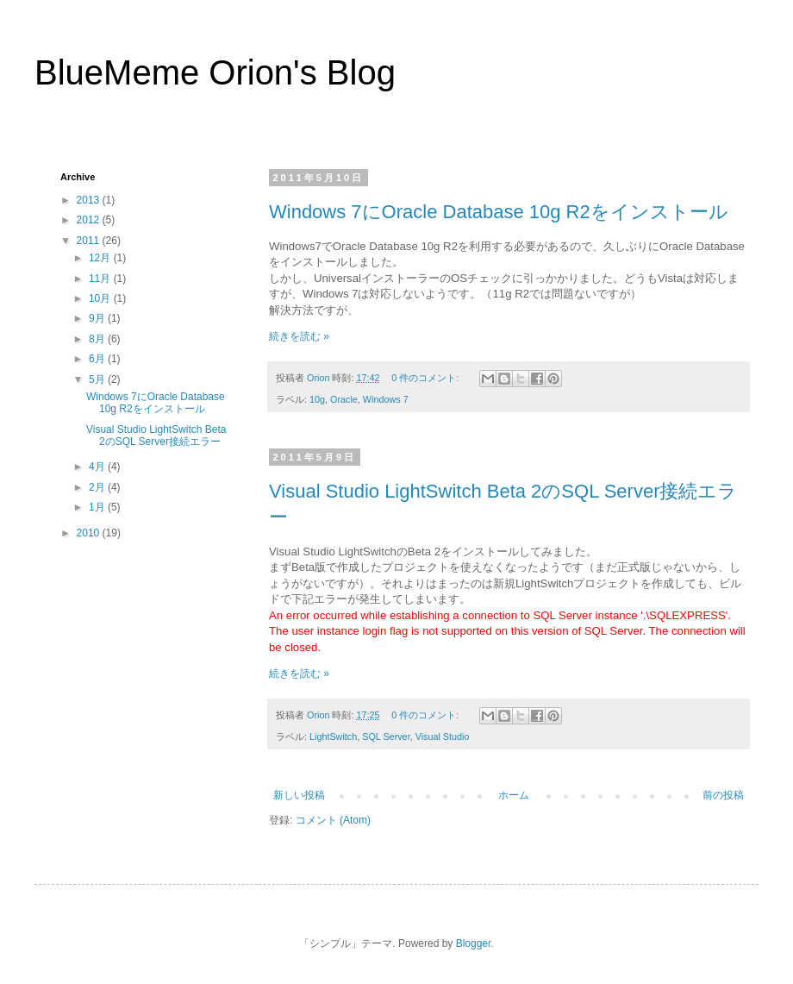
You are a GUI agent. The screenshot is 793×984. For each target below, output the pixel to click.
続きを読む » (299, 336)
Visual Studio (442, 736)
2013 (90, 200)
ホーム (513, 795)
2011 (90, 241)
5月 (98, 379)
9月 (98, 318)
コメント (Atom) (333, 820)
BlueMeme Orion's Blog (215, 72)
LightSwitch (333, 736)
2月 (98, 487)
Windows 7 (386, 399)
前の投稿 (723, 795)
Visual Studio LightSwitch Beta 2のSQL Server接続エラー (156, 435)
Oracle (344, 399)
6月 (98, 359)
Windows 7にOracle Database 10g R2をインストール (498, 211)
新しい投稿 (299, 795)
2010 (90, 533)
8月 (98, 339)
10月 (101, 298)
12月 (101, 258)
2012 (90, 220)
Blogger (473, 943)
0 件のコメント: (426, 378)
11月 (101, 279)
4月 (98, 467)
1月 (98, 507)
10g (317, 399)
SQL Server (385, 736)
